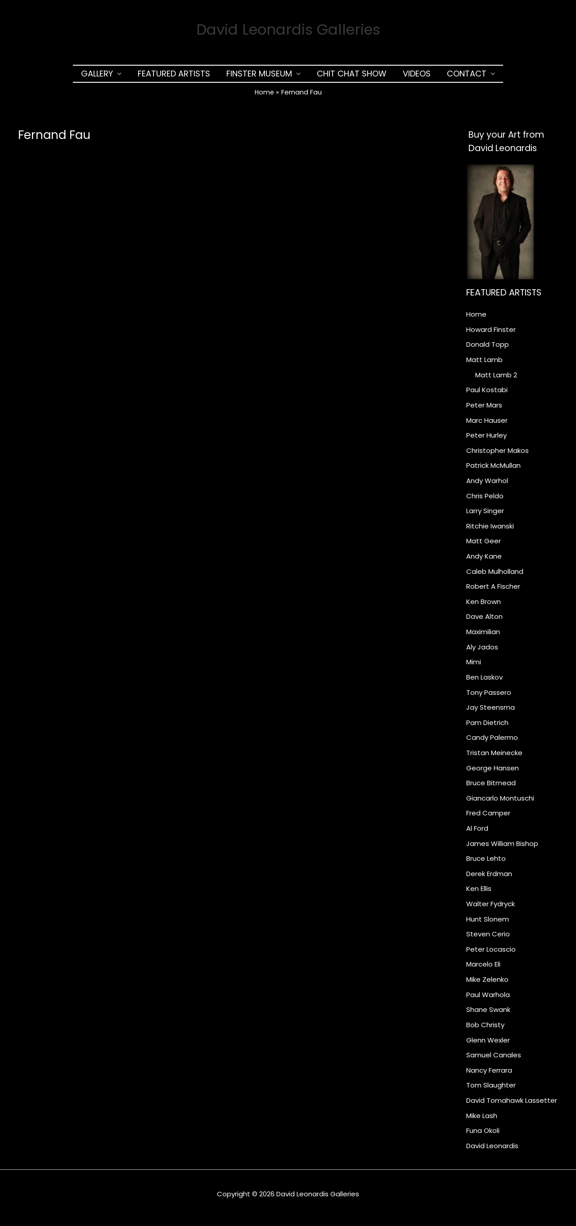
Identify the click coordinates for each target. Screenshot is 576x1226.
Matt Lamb (484, 363)
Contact (466, 77)
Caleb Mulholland (494, 576)
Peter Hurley (486, 439)
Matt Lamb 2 (496, 379)
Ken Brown (483, 606)
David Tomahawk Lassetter (511, 1107)
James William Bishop (502, 849)
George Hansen (492, 773)
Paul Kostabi (487, 394)
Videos (417, 77)
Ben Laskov (484, 682)
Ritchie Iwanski (490, 530)
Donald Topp (487, 348)
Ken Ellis (478, 894)
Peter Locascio (491, 955)
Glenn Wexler (488, 1046)
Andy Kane (484, 561)
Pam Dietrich (487, 728)
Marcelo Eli (483, 970)
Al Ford (477, 834)
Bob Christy (485, 1031)
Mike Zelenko (487, 986)
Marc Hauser (487, 424)
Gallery (97, 77)
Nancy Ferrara (489, 1077)
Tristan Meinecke (494, 758)
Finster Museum (259, 77)
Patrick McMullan (493, 469)
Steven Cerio (488, 940)
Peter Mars (484, 409)
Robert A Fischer (493, 591)
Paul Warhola (488, 1001)
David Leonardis (492, 1153)
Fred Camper (488, 819)
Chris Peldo (485, 500)
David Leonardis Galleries (288, 31)
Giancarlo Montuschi (500, 804)
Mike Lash (481, 1123)
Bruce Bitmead (491, 788)
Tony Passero (488, 697)
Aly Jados (482, 652)
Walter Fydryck (490, 910)
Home (476, 318)
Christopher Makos (497, 455)
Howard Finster (491, 333)
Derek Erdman (489, 880)
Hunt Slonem (487, 925)
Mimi (473, 667)
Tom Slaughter (491, 1092)
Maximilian (483, 637)
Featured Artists (174, 77)
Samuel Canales (493, 1062)
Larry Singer (485, 515)
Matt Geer (483, 545)
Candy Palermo (492, 743)
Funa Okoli (483, 1137)
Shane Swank (488, 1016)
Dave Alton (484, 621)
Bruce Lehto (486, 864)
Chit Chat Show (352, 77)
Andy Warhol (487, 485)
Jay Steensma (490, 712)
